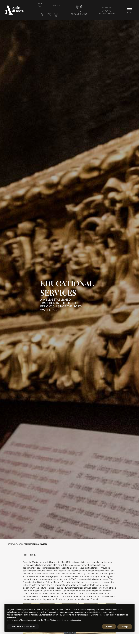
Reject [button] (109, 626)
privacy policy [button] (95, 609)
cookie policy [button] (108, 612)
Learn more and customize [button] (23, 626)
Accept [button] (125, 626)
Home (10, 544)
